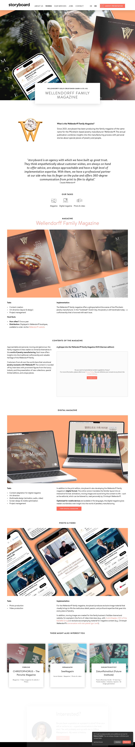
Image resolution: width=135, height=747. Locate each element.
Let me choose (98, 742)
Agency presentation (114, 6)
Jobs (71, 6)
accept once (92, 378)
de (91, 6)
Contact (80, 6)
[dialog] (112, 738)
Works (49, 6)
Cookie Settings (92, 374)
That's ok (126, 742)
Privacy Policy (89, 372)
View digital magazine (69, 508)
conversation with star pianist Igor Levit (82, 623)
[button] (9, 264)
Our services (60, 6)
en (95, 6)
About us (39, 6)
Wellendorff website (37, 327)
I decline (117, 742)
